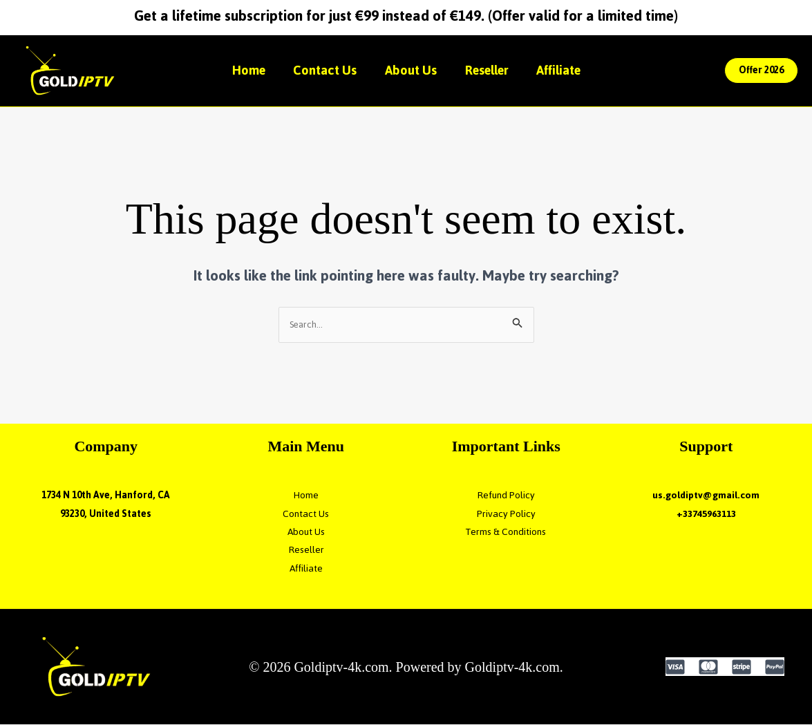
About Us (411, 70)
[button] (761, 70)
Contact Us (320, 70)
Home (238, 70)
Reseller (491, 70)
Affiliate (569, 70)
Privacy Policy (506, 514)
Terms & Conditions (506, 532)
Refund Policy (506, 496)
